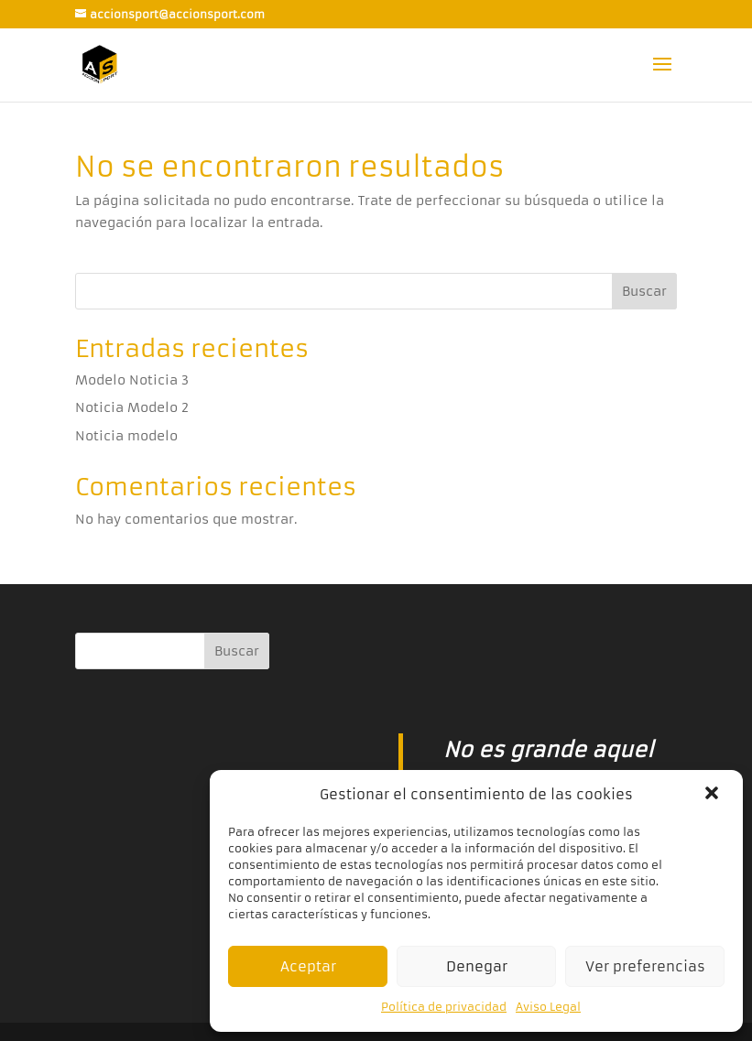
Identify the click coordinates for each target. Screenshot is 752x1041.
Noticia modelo (126, 436)
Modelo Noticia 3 (132, 380)
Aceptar (308, 966)
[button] (714, 795)
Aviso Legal (548, 1007)
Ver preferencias (645, 966)
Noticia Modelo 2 (132, 407)
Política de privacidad (444, 1007)
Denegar (476, 966)
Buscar (644, 291)
